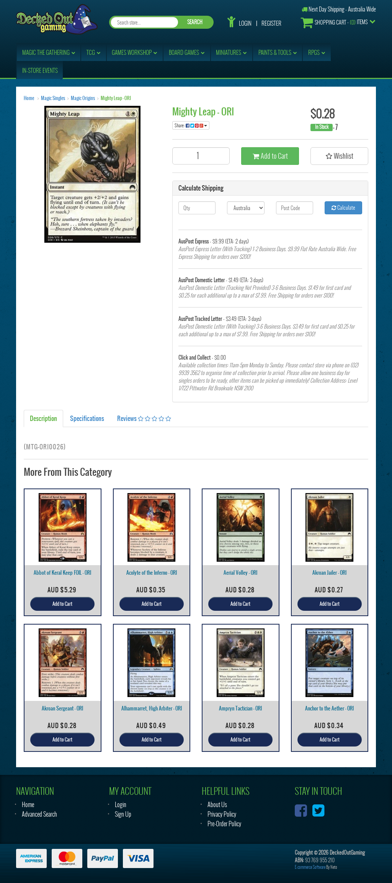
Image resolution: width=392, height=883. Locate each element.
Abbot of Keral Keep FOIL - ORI (62, 572)
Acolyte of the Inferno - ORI (151, 572)
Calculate (343, 208)
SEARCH (195, 22)
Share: (191, 125)
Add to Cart (270, 156)
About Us (217, 804)
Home (29, 98)
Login (245, 23)
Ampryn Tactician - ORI (240, 708)
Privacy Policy (221, 814)
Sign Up (123, 814)
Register (271, 23)
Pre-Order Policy (224, 823)
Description (43, 418)
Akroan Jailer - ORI (329, 572)
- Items (334, 22)
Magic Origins (83, 98)
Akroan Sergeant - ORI (62, 708)
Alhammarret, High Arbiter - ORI (151, 708)
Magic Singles (53, 98)
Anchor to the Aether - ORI (329, 708)
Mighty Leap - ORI (116, 98)
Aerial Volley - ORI (240, 572)
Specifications (87, 418)
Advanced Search (39, 814)
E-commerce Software (310, 867)
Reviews (144, 418)
